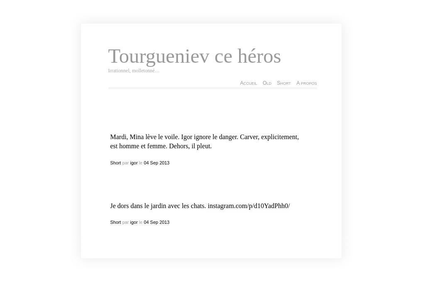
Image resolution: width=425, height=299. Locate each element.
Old (267, 83)
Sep (154, 162)
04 (146, 162)
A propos (306, 83)
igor (134, 162)
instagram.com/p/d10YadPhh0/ (249, 205)
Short (284, 83)
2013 (164, 162)
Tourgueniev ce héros (194, 56)
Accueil (248, 83)
